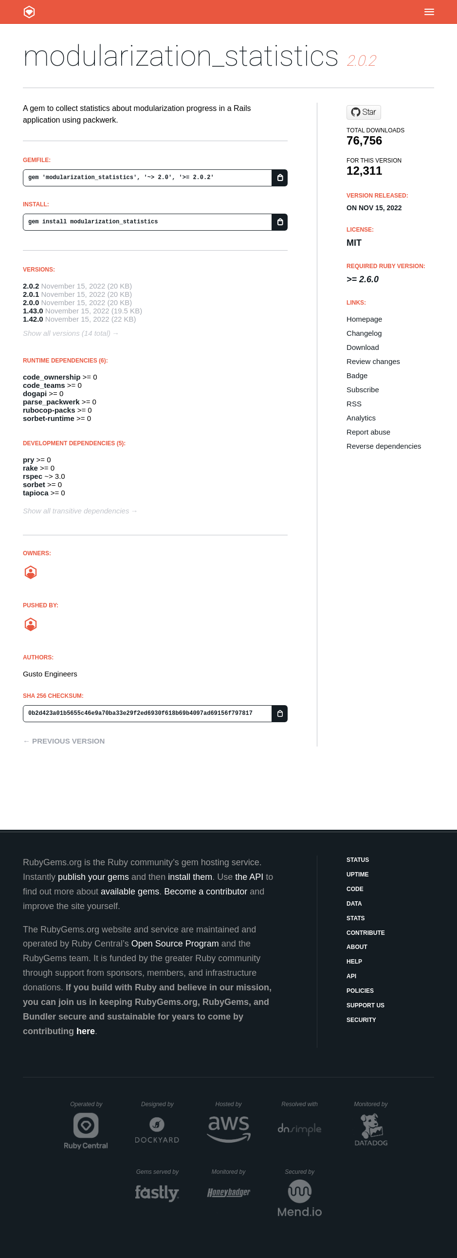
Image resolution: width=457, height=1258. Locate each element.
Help (354, 961)
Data (354, 903)
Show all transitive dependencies (76, 511)
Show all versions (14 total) (66, 333)
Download (363, 347)
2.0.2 (31, 286)
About (357, 947)
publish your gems (93, 877)
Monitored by (373, 1104)
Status (358, 860)
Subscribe (363, 389)
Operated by (89, 1107)
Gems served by (158, 1171)
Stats (356, 918)
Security (361, 1020)
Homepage (364, 319)
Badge (357, 375)
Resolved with (301, 1104)
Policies (360, 990)
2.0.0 (31, 302)
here (85, 1031)
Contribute (366, 933)
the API (249, 877)
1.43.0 (33, 311)
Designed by (160, 1104)
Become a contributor (205, 891)
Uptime (357, 874)
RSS (354, 404)
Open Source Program (175, 943)
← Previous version (64, 741)
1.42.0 (33, 319)
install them (190, 877)
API (351, 976)
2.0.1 (31, 294)
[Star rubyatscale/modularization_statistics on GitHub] (364, 112)
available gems (130, 891)
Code (355, 889)
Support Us (365, 1005)
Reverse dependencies (384, 446)
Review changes (373, 361)
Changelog (364, 333)
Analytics (361, 418)
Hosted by (232, 1104)
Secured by (303, 1171)
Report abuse (368, 432)
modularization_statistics (181, 55)
